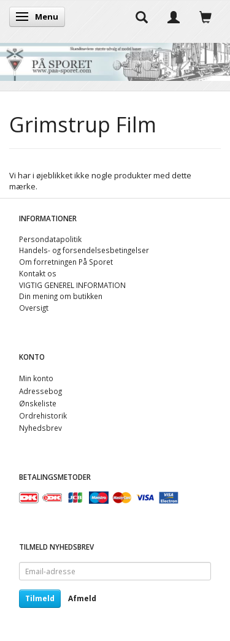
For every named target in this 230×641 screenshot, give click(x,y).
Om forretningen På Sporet (66, 262)
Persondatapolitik (50, 239)
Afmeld (82, 598)
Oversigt (33, 308)
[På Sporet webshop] (115, 59)
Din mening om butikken (60, 296)
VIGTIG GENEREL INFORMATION (72, 285)
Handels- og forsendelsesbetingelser (84, 250)
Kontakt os (37, 273)
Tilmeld (40, 598)
